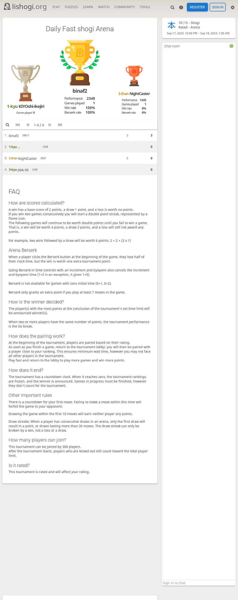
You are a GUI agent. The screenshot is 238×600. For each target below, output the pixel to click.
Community (124, 7)
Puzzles (71, 7)
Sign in (217, 7)
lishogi (25, 6)
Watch (103, 7)
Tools (145, 7)
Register (197, 7)
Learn (88, 7)
